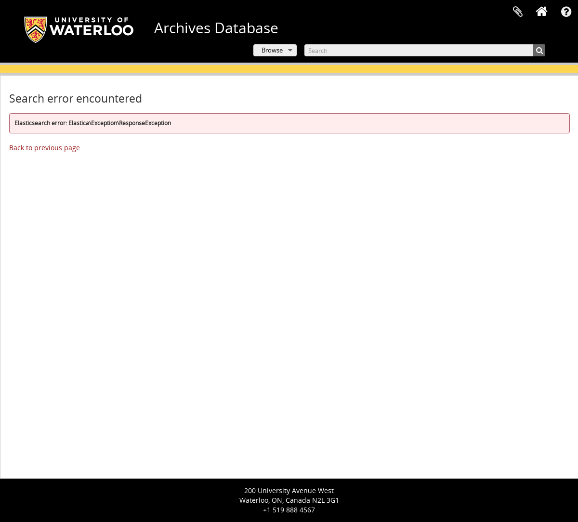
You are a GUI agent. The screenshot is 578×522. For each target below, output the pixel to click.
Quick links (566, 12)
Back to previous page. (45, 147)
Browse (272, 50)
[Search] (424, 50)
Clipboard (518, 12)
